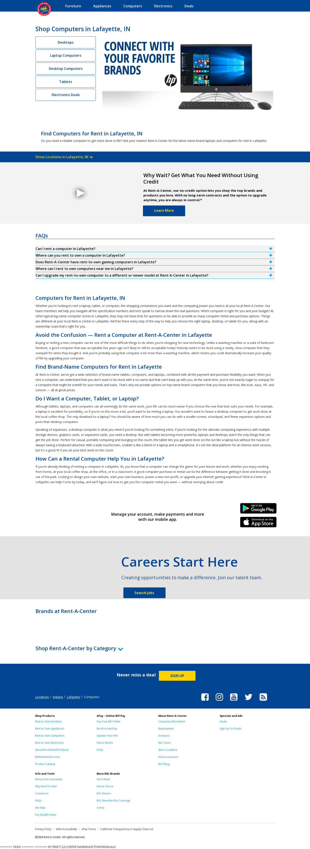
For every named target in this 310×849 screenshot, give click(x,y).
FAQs (100, 750)
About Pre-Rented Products (51, 750)
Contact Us (41, 793)
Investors (163, 735)
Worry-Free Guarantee (48, 779)
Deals (223, 721)
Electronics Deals (66, 94)
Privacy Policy (43, 829)
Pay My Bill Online (45, 815)
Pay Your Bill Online (108, 721)
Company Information (171, 721)
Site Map (40, 807)
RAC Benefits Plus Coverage (113, 800)
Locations (42, 697)
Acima (100, 807)
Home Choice (105, 786)
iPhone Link (258, 523)
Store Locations (167, 750)
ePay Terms (89, 829)
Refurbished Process (47, 757)
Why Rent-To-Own (46, 786)
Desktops (66, 42)
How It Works (105, 743)
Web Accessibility (66, 829)
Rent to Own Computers (49, 735)
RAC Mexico (104, 793)
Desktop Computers (66, 68)
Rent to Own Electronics (49, 743)
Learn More (164, 210)
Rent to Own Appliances (49, 728)
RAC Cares (164, 743)
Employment (166, 728)
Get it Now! (103, 779)
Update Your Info (107, 735)
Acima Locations (168, 757)
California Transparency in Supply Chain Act (126, 829)
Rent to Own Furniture (48, 721)
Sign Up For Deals (230, 728)
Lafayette (73, 697)
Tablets (65, 81)
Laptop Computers (65, 55)
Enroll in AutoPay (107, 728)
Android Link (258, 509)
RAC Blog (163, 764)
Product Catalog (45, 764)
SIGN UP (177, 675)
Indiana (58, 697)
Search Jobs (144, 592)
